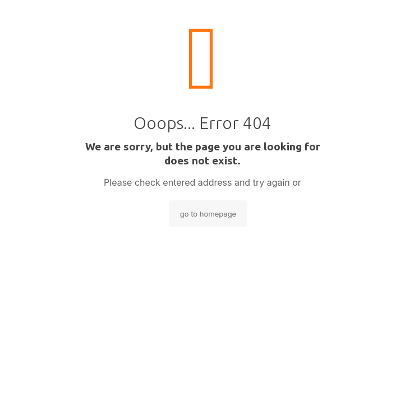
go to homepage (208, 213)
